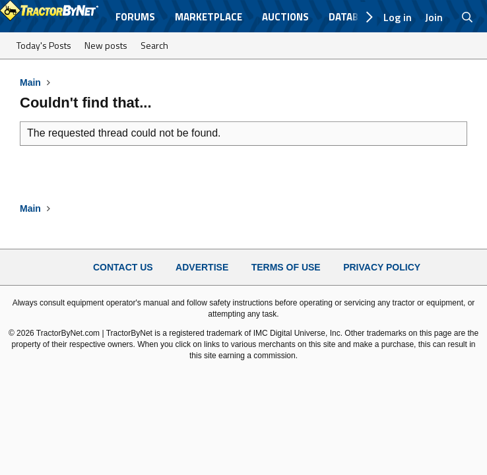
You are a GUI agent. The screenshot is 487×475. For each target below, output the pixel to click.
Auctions (285, 16)
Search (154, 45)
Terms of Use (286, 267)
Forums (135, 16)
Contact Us (123, 267)
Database (352, 16)
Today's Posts (43, 45)
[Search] (467, 17)
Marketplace (208, 16)
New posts (105, 45)
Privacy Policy (381, 267)
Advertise (202, 267)
